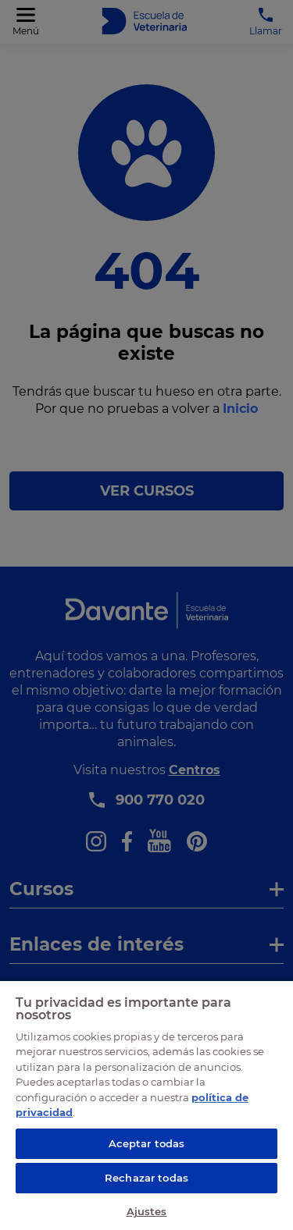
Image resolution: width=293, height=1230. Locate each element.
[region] (146, 1104)
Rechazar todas (146, 1177)
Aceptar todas (147, 1143)
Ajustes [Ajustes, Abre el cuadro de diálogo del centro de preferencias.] (147, 1211)
